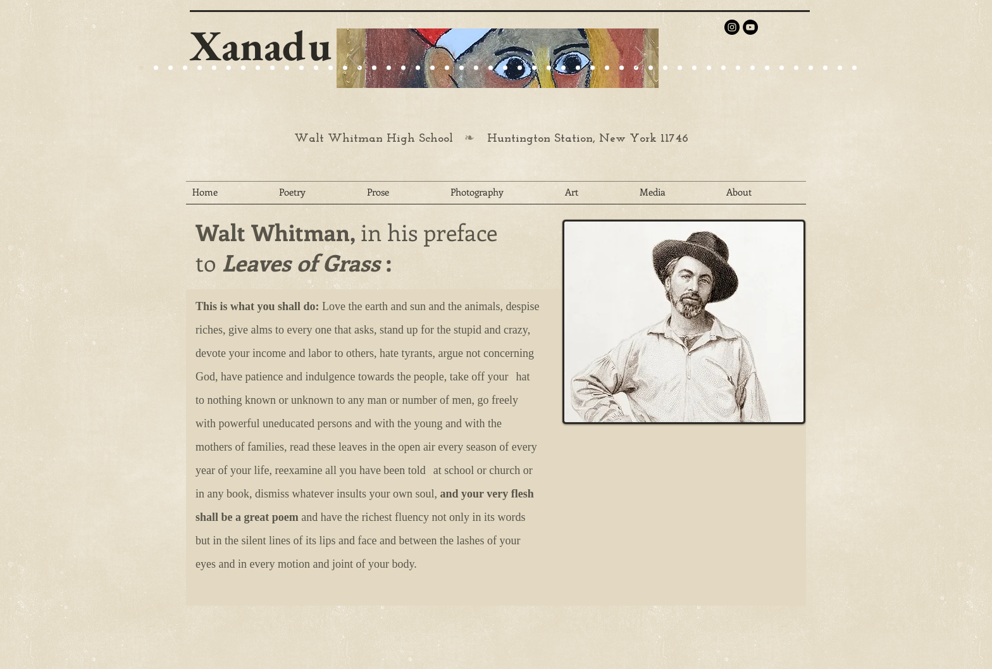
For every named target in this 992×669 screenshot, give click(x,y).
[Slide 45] (781, 68)
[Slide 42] (738, 68)
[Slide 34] (621, 68)
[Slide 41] (723, 68)
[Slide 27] (345, 68)
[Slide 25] (272, 68)
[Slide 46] (796, 68)
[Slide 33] (607, 68)
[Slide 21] (228, 68)
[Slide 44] (767, 68)
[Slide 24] (258, 68)
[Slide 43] (752, 68)
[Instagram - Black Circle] (732, 27)
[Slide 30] (563, 68)
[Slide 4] (185, 68)
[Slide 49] (840, 68)
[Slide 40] (709, 68)
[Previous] (354, 58)
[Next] (641, 58)
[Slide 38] (680, 68)
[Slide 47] (811, 68)
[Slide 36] (650, 68)
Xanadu (261, 45)
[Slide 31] (578, 68)
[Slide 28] (534, 68)
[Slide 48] (825, 68)
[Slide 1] (199, 68)
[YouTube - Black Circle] (750, 27)
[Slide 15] (214, 68)
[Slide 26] (505, 68)
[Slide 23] (389, 68)
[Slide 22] (243, 68)
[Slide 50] (854, 68)
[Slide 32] (592, 68)
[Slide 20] (141, 68)
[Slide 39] (694, 68)
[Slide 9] (156, 68)
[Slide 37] (665, 68)
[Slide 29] (461, 68)
